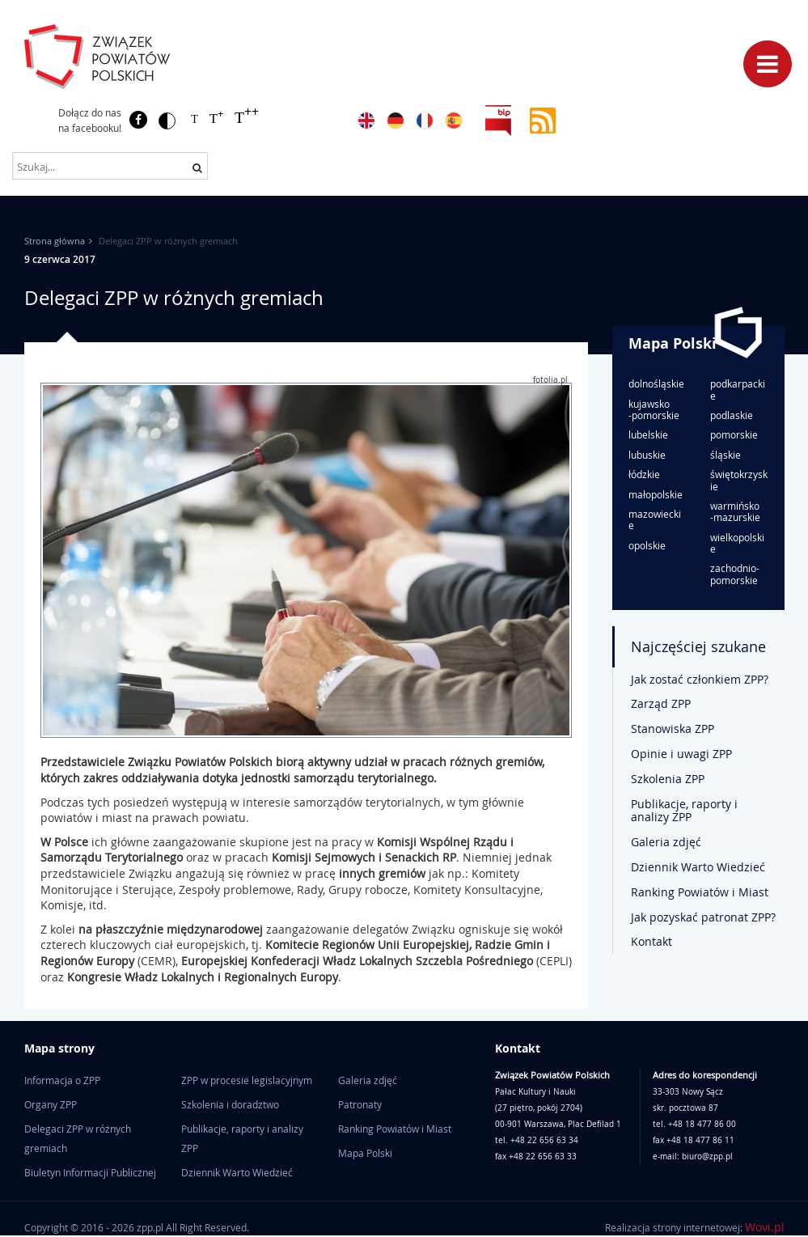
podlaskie (731, 415)
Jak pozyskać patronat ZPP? (703, 917)
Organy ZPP (50, 1104)
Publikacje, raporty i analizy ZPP (684, 810)
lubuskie (647, 454)
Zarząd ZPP (661, 703)
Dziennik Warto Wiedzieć (698, 867)
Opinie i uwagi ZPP (681, 753)
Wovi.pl (765, 1227)
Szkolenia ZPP (667, 778)
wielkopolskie (737, 543)
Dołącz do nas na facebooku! (89, 120)
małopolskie (655, 494)
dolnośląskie (656, 383)
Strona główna (54, 241)
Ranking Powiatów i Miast (699, 892)
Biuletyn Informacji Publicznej (90, 1172)
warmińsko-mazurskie (735, 511)
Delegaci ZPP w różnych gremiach (77, 1138)
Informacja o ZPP (62, 1080)
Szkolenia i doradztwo (230, 1104)
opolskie (647, 545)
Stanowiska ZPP (672, 728)
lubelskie (648, 434)
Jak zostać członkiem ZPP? (699, 679)
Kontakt (651, 941)
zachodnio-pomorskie (734, 574)
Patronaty (360, 1104)
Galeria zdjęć (666, 841)
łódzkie (644, 474)
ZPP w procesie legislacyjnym (246, 1080)
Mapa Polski (672, 343)
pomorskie (734, 434)
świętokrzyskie (739, 480)
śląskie (725, 454)
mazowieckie (654, 520)
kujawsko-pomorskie (653, 410)
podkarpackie (737, 389)
